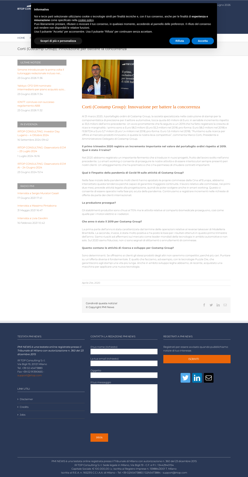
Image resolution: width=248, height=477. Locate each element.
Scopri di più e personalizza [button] (58, 40)
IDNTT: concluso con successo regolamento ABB (35, 104)
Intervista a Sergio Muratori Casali (38, 193)
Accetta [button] (203, 40)
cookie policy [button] (85, 20)
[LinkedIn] (197, 378)
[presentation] (119, 423)
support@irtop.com (29, 375)
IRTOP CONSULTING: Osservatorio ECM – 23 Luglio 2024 (41, 149)
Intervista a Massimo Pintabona (37, 205)
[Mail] (209, 378)
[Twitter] (185, 378)
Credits (24, 407)
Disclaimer (26, 399)
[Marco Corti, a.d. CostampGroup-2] (108, 79)
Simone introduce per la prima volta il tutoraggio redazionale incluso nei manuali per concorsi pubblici (40, 71)
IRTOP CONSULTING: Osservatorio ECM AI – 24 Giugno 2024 (41, 165)
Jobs (22, 414)
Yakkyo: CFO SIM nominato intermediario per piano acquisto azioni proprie (41, 87)
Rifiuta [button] (180, 40)
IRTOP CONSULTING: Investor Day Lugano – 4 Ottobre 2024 (38, 133)
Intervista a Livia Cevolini (32, 218)
